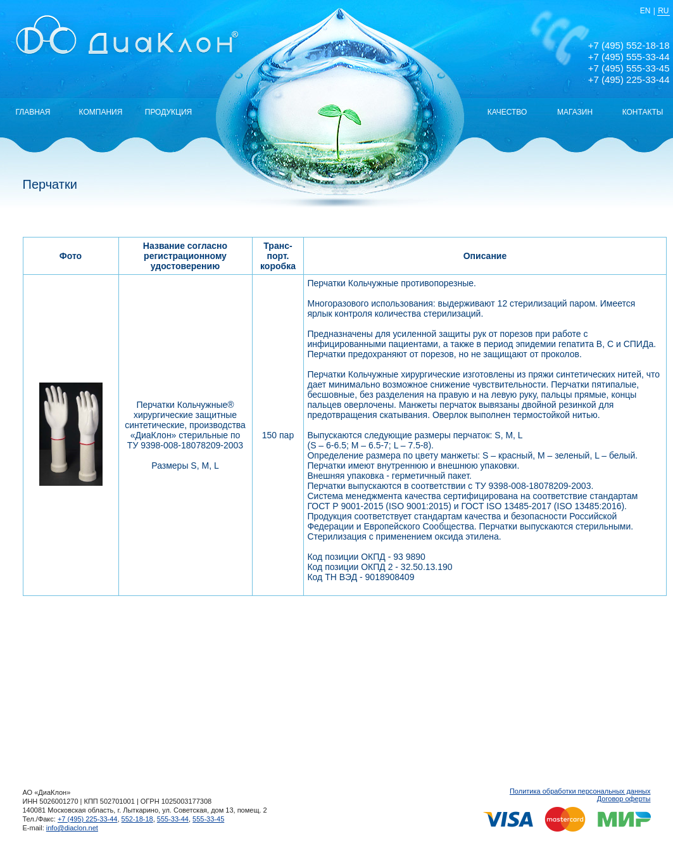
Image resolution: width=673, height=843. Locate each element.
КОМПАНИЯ (101, 112)
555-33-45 (208, 819)
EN (645, 10)
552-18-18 (137, 819)
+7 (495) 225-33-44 (87, 819)
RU (663, 10)
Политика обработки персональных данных (580, 791)
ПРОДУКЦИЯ (168, 112)
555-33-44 (173, 819)
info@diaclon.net (72, 828)
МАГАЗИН (575, 112)
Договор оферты (624, 798)
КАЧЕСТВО (507, 112)
